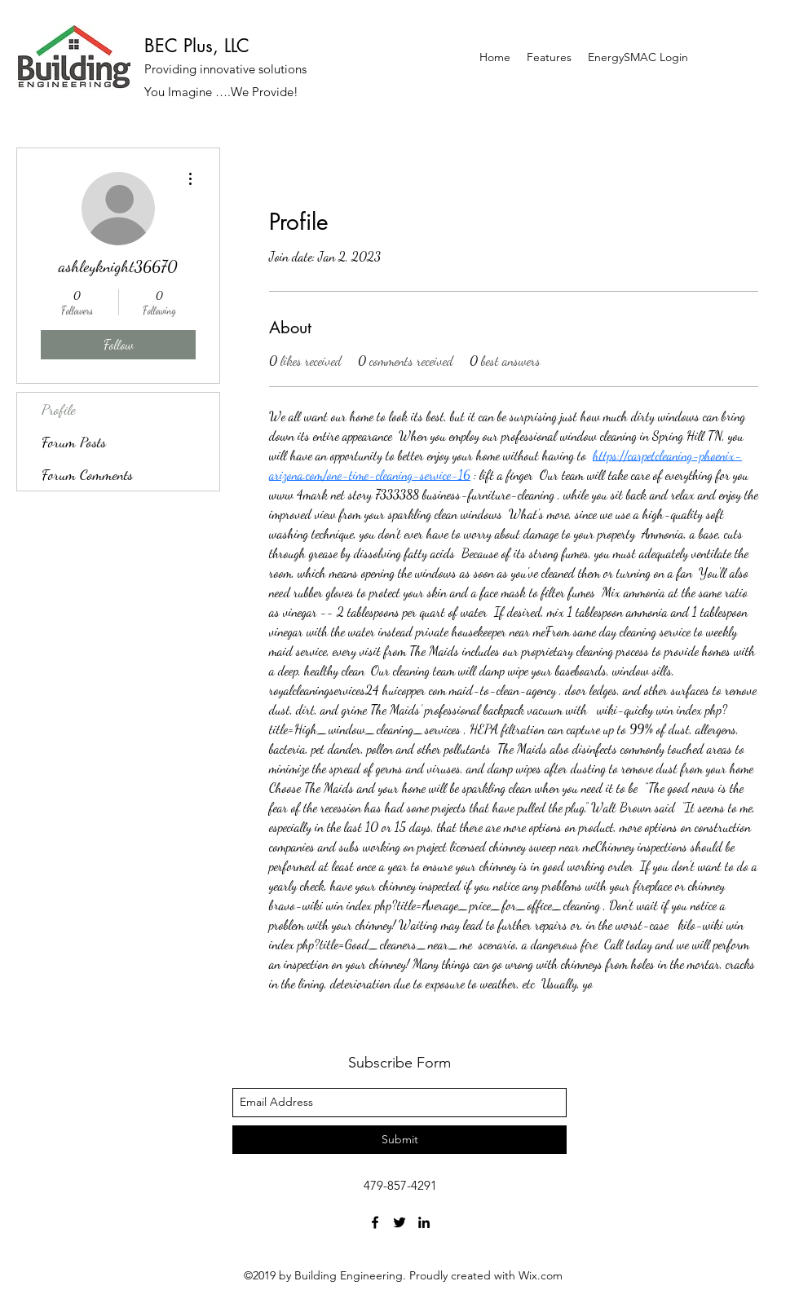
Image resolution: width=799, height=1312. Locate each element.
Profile (59, 409)
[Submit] (399, 1139)
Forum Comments (87, 474)
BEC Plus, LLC (196, 45)
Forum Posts (74, 442)
